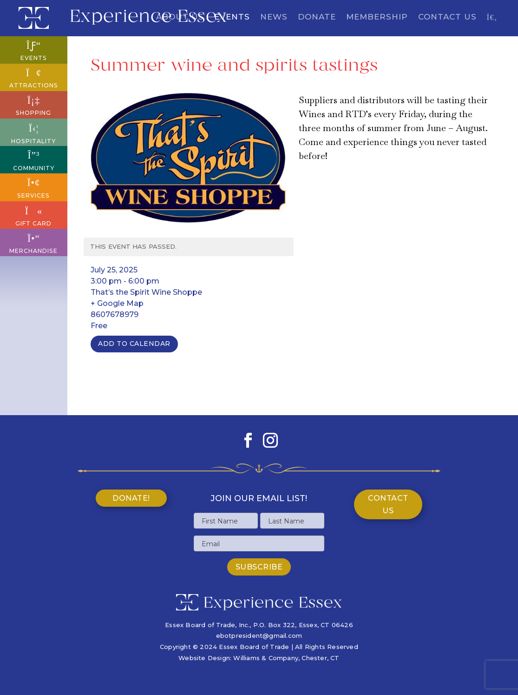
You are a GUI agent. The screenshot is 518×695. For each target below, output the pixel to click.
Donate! (131, 498)
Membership (377, 17)
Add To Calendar (134, 343)
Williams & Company (265, 658)
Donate (317, 17)
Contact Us (447, 17)
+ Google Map (117, 303)
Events (232, 17)
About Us (180, 17)
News (274, 17)
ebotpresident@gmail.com (259, 635)
